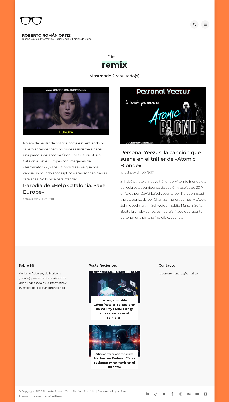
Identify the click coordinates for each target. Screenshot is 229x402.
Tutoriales (121, 300)
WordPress (55, 396)
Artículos (100, 354)
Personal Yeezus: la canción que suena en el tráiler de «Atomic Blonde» (160, 159)
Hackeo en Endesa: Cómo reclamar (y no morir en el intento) (114, 363)
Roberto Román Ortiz (46, 35)
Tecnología (107, 300)
